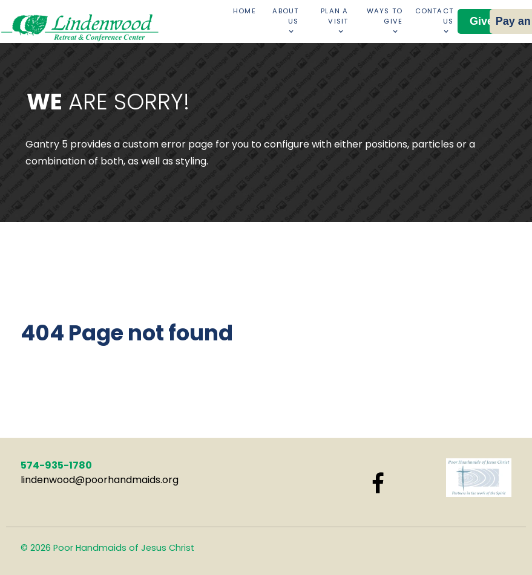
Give (481, 21)
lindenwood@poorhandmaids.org (100, 480)
